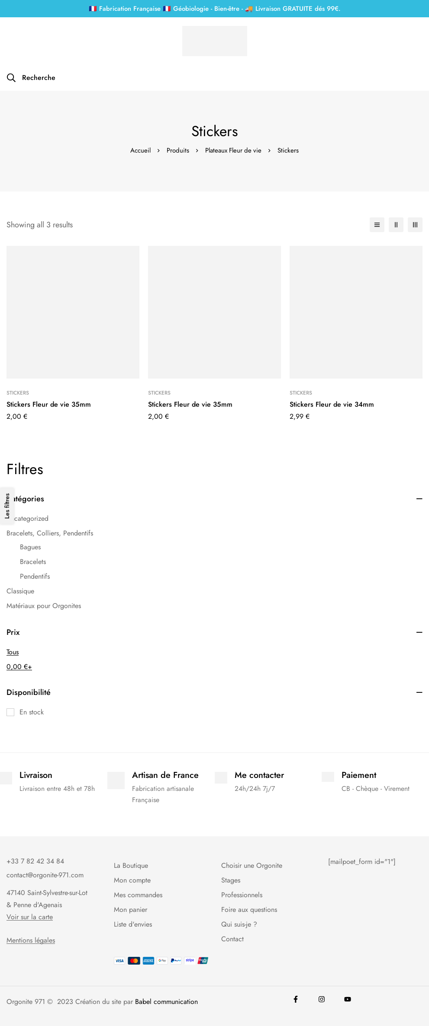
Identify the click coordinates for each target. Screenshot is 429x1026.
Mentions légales (30, 940)
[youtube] (347, 999)
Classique (20, 591)
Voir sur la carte (29, 917)
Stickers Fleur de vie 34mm (332, 404)
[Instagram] (321, 999)
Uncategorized (27, 518)
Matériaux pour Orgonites (43, 606)
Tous (12, 652)
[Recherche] (30, 78)
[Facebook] (295, 999)
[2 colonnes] (396, 224)
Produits (177, 150)
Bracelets (33, 562)
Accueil (139, 150)
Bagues (30, 547)
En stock (31, 712)
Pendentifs (35, 576)
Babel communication (166, 1002)
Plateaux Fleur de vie (233, 150)
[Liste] (377, 224)
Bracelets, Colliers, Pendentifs (49, 533)
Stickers (17, 393)
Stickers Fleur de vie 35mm (48, 404)
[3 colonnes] (415, 224)
